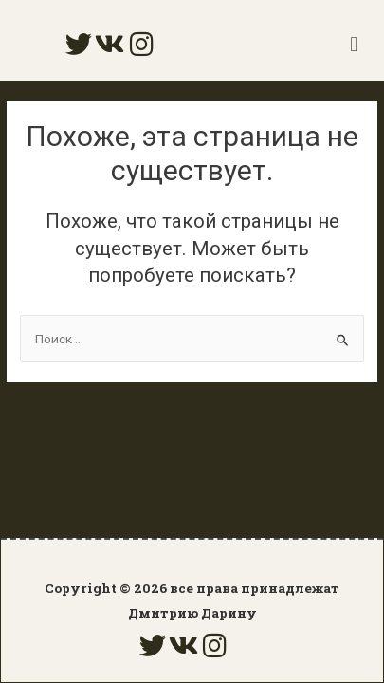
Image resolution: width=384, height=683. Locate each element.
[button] (354, 44)
